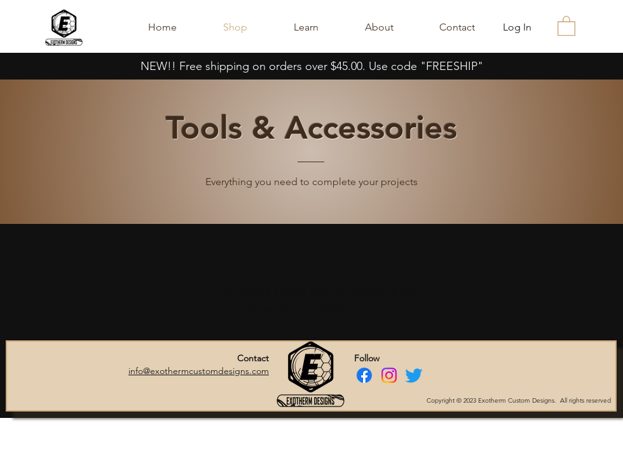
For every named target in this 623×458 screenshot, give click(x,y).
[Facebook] (364, 375)
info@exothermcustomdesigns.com (198, 371)
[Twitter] (414, 375)
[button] (566, 25)
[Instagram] (389, 375)
